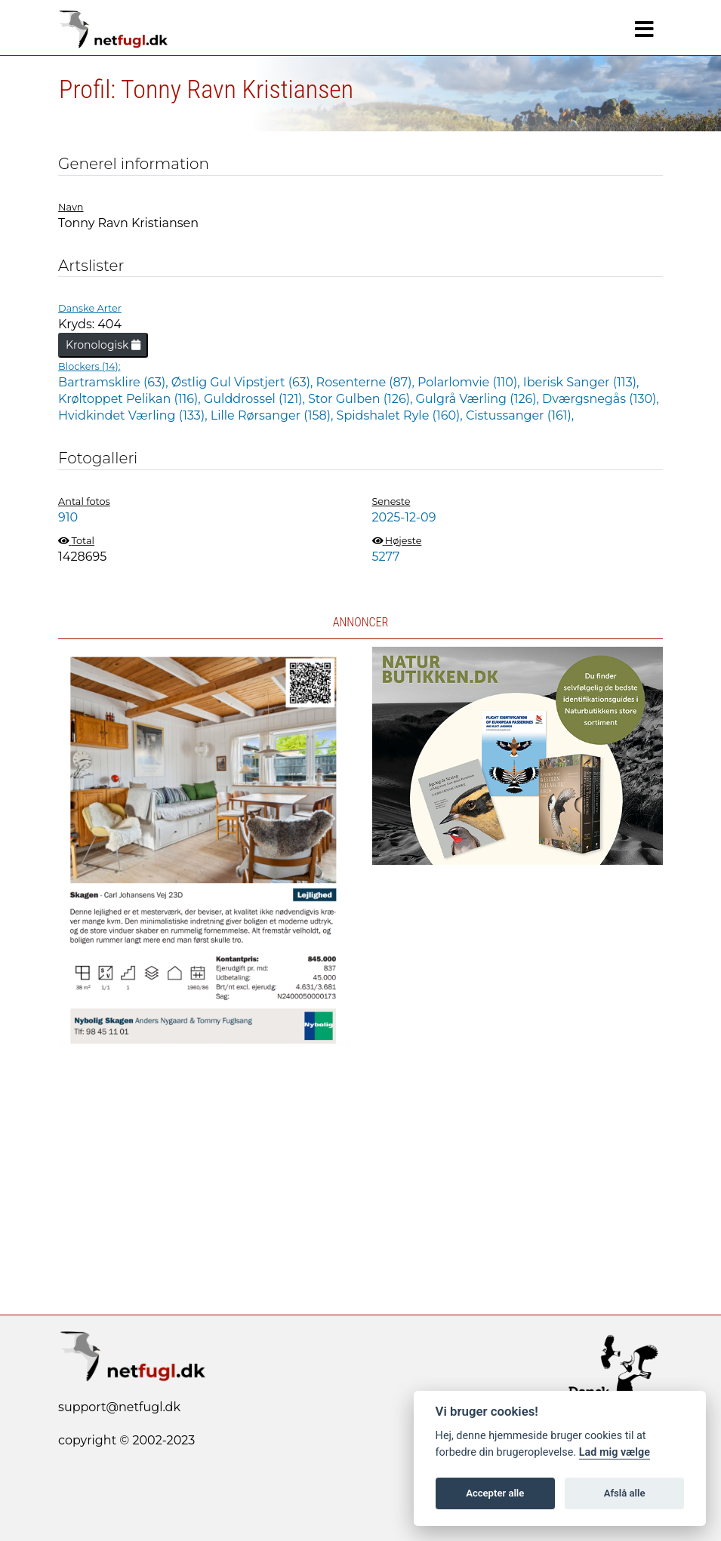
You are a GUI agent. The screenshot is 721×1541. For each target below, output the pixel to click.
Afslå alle (625, 1493)
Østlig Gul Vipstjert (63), (243, 382)
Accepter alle (495, 1493)
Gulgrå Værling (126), (479, 399)
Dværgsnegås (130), (600, 399)
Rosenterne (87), (367, 382)
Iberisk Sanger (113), (581, 382)
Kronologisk (103, 345)
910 (68, 517)
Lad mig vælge (614, 1452)
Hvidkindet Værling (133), (134, 415)
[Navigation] (644, 29)
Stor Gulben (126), (361, 399)
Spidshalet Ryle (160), (401, 415)
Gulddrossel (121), (256, 399)
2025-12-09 (404, 517)
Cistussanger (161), (520, 415)
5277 (386, 556)
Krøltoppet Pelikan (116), (131, 399)
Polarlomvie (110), (470, 382)
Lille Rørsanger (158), (274, 415)
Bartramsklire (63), (114, 382)
